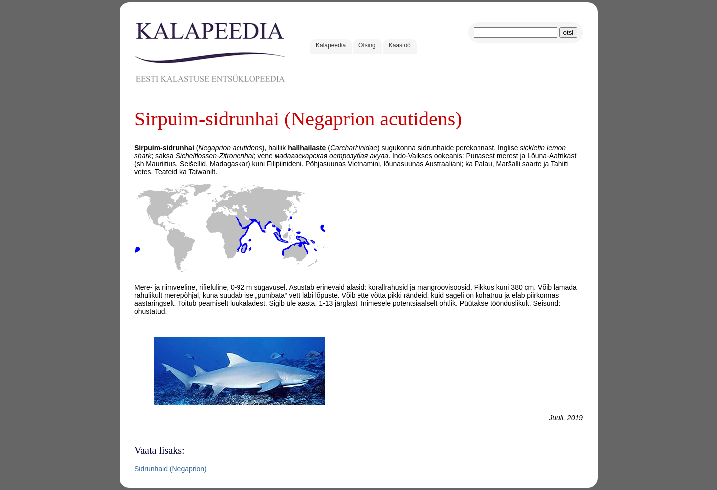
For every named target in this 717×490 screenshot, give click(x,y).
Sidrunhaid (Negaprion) (170, 469)
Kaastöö (400, 45)
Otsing (367, 45)
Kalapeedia (331, 45)
